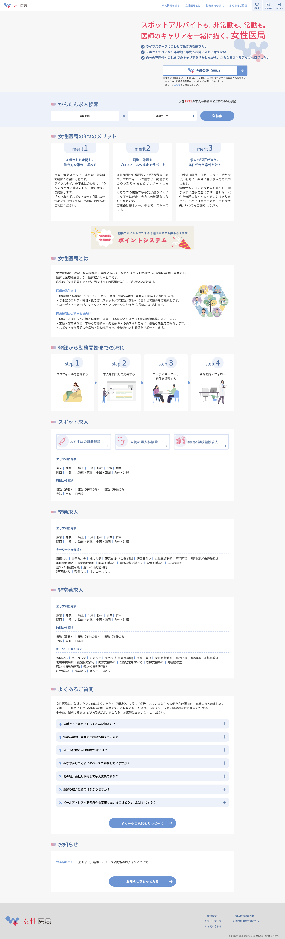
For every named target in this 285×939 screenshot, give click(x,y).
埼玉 (81, 468)
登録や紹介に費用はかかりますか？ (84, 789)
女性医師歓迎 (163, 558)
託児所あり (63, 571)
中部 (68, 472)
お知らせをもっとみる (142, 881)
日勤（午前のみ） (89, 489)
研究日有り (144, 558)
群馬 (119, 468)
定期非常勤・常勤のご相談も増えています (88, 737)
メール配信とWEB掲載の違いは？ (83, 750)
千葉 (90, 468)
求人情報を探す (171, 5)
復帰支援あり (155, 563)
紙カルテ (95, 558)
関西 (59, 472)
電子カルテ (78, 558)
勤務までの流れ (215, 5)
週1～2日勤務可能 (95, 567)
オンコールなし (100, 571)
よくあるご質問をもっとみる (142, 823)
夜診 (59, 493)
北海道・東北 (84, 472)
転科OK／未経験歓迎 (204, 558)
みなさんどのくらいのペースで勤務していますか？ (94, 763)
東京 (59, 468)
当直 (68, 493)
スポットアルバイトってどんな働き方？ (87, 724)
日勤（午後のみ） (115, 489)
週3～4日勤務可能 (68, 567)
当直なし (62, 558)
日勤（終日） (65, 489)
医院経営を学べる (131, 563)
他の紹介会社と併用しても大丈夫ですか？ (88, 776)
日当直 (79, 493)
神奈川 (70, 468)
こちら (177, 84)
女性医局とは (192, 5)
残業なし (80, 571)
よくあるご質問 (238, 5)
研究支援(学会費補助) (119, 558)
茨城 (109, 468)
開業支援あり (107, 563)
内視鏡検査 (174, 563)
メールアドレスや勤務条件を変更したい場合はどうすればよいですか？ (107, 802)
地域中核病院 (65, 563)
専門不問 (182, 558)
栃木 (100, 468)
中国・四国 (103, 472)
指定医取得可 (86, 563)
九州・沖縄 (121, 472)
